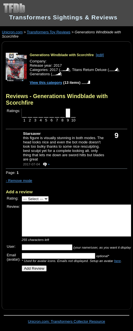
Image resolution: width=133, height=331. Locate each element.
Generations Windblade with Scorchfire (62, 55)
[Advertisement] (69, 288)
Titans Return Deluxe (89, 70)
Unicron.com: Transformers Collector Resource (66, 321)
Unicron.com (12, 32)
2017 (54, 70)
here (117, 261)
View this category (46, 82)
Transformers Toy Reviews (49, 32)
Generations (40, 74)
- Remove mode (19, 180)
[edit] (100, 55)
